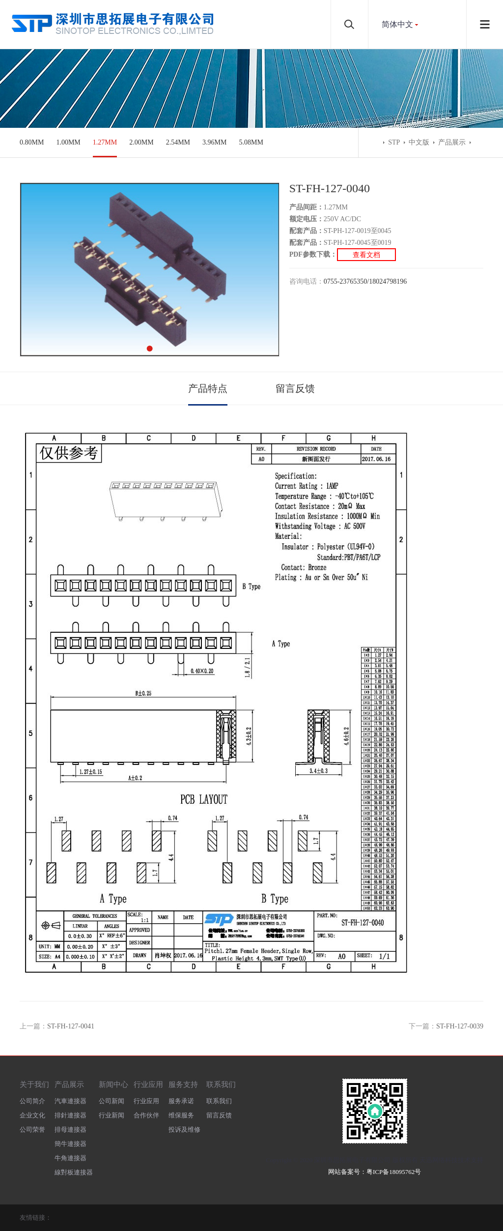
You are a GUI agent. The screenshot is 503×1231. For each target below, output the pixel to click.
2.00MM (141, 142)
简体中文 (397, 24)
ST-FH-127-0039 (459, 1026)
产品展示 (452, 142)
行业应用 (148, 1084)
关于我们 (34, 1084)
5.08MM (251, 142)
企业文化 (32, 1115)
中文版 (419, 142)
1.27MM (105, 142)
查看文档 (366, 254)
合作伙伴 (146, 1115)
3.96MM (214, 142)
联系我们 (221, 1084)
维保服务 (181, 1115)
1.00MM (68, 142)
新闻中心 (113, 1084)
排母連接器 (70, 1129)
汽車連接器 (70, 1101)
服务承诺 (181, 1101)
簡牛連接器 (70, 1143)
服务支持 (183, 1084)
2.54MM (178, 142)
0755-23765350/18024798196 (365, 281)
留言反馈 (295, 388)
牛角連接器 (70, 1158)
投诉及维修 (184, 1129)
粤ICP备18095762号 (393, 1171)
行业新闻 (111, 1115)
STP (394, 142)
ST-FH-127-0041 (70, 1026)
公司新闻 (111, 1101)
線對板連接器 (74, 1172)
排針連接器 (70, 1115)
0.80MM (32, 142)
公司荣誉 (32, 1129)
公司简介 (32, 1101)
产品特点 (207, 388)
